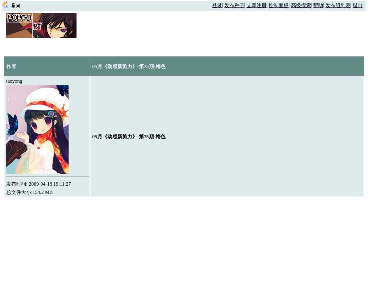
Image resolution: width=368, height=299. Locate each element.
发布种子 (235, 5)
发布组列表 (338, 5)
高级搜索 (301, 5)
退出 (358, 5)
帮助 (318, 5)
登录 (217, 5)
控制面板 (279, 5)
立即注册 (257, 5)
